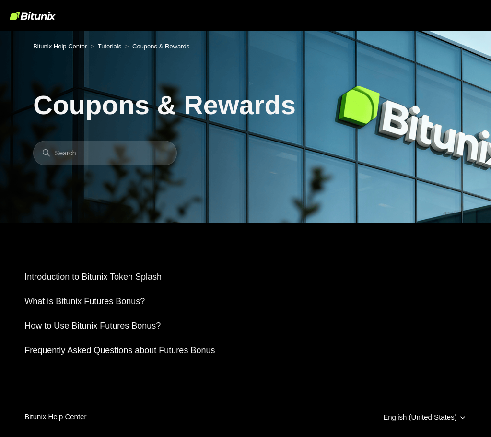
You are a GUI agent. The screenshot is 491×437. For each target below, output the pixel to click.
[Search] (105, 153)
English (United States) (425, 417)
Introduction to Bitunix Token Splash (93, 277)
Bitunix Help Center (60, 46)
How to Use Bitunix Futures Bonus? (92, 326)
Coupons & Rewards (160, 46)
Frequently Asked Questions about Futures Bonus (119, 350)
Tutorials (109, 46)
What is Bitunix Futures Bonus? (84, 301)
